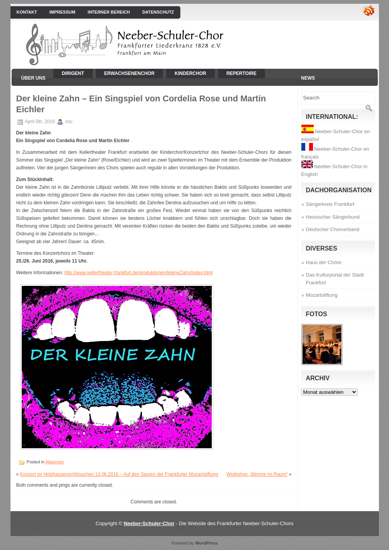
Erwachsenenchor (129, 73)
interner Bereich (109, 12)
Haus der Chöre (324, 262)
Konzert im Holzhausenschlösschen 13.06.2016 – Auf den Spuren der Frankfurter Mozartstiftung (119, 474)
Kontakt (27, 12)
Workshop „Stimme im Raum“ (256, 474)
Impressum (62, 12)
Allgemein (54, 461)
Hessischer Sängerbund (333, 217)
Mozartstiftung (322, 295)
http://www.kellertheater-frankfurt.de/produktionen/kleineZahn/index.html (138, 272)
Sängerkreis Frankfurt (330, 204)
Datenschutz (158, 12)
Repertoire (241, 73)
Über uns (33, 78)
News (308, 78)
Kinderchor (190, 73)
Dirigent (73, 73)
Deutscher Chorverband (333, 229)
